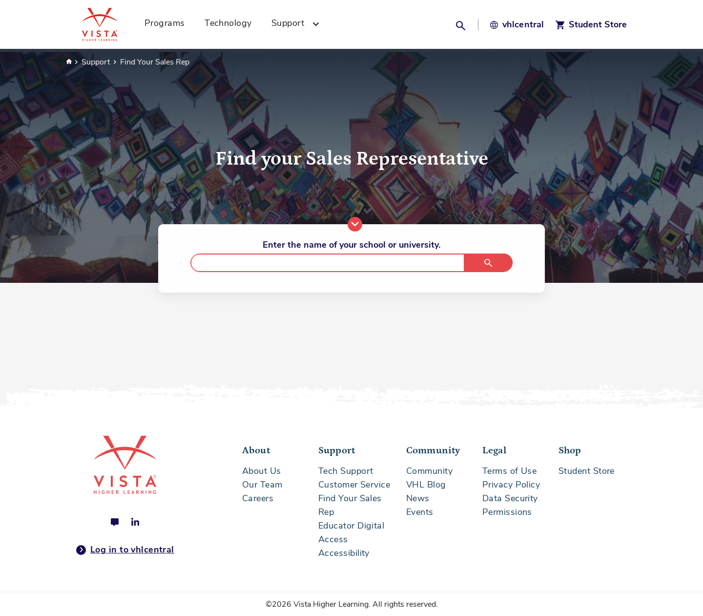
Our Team (262, 484)
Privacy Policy (511, 484)
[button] (462, 24)
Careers (257, 498)
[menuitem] (168, 24)
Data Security (510, 498)
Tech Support (345, 471)
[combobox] (351, 263)
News (418, 498)
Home (68, 62)
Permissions (507, 512)
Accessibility (344, 553)
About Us (261, 471)
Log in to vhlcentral (125, 550)
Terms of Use (509, 471)
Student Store (586, 471)
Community (429, 471)
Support (97, 62)
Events (420, 512)
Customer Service (354, 484)
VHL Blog (426, 484)
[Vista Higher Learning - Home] (110, 24)
